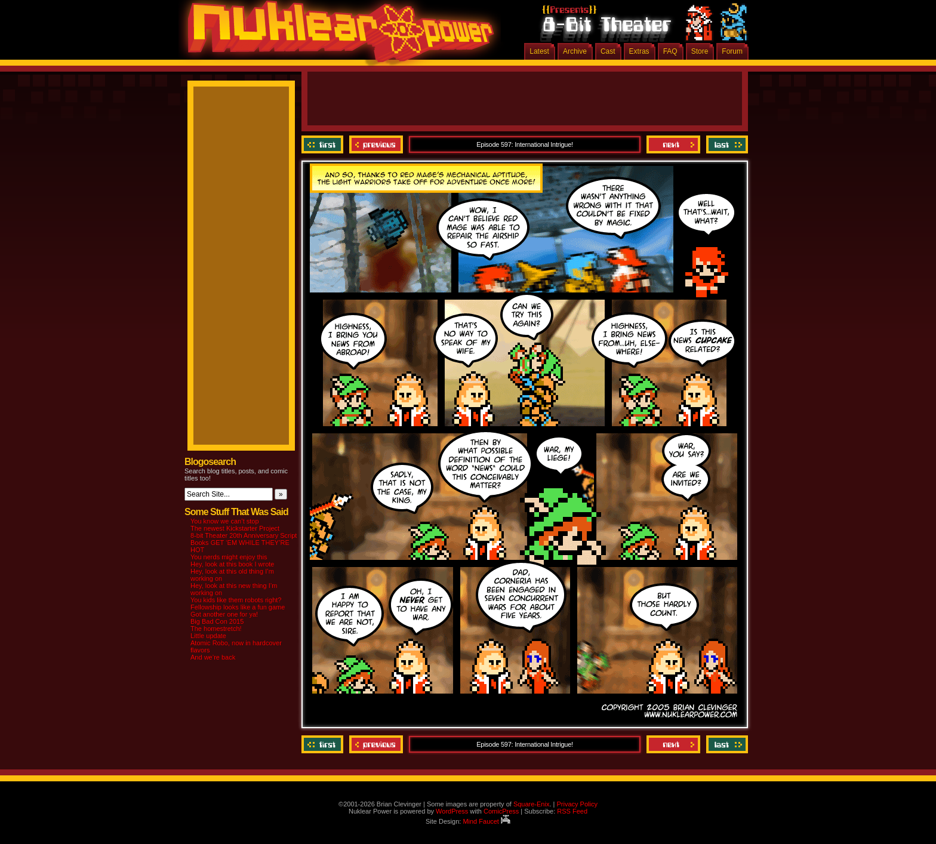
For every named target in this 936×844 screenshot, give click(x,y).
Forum (732, 51)
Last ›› (725, 144)
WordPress (452, 811)
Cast (608, 51)
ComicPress (501, 811)
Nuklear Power (336, 36)
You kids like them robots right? (235, 599)
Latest (539, 51)
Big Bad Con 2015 (217, 621)
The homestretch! (216, 628)
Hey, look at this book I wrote (232, 564)
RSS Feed (572, 811)
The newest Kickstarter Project (234, 528)
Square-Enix (531, 804)
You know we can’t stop (224, 521)
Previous (376, 144)
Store (700, 51)
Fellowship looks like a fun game (237, 607)
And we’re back (212, 657)
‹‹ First (323, 144)
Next (673, 144)
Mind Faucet (486, 821)
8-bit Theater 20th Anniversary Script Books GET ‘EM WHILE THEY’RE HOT (243, 542)
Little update (208, 635)
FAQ (670, 51)
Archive (575, 51)
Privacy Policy (576, 804)
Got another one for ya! (224, 614)
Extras (639, 51)
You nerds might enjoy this (228, 556)
